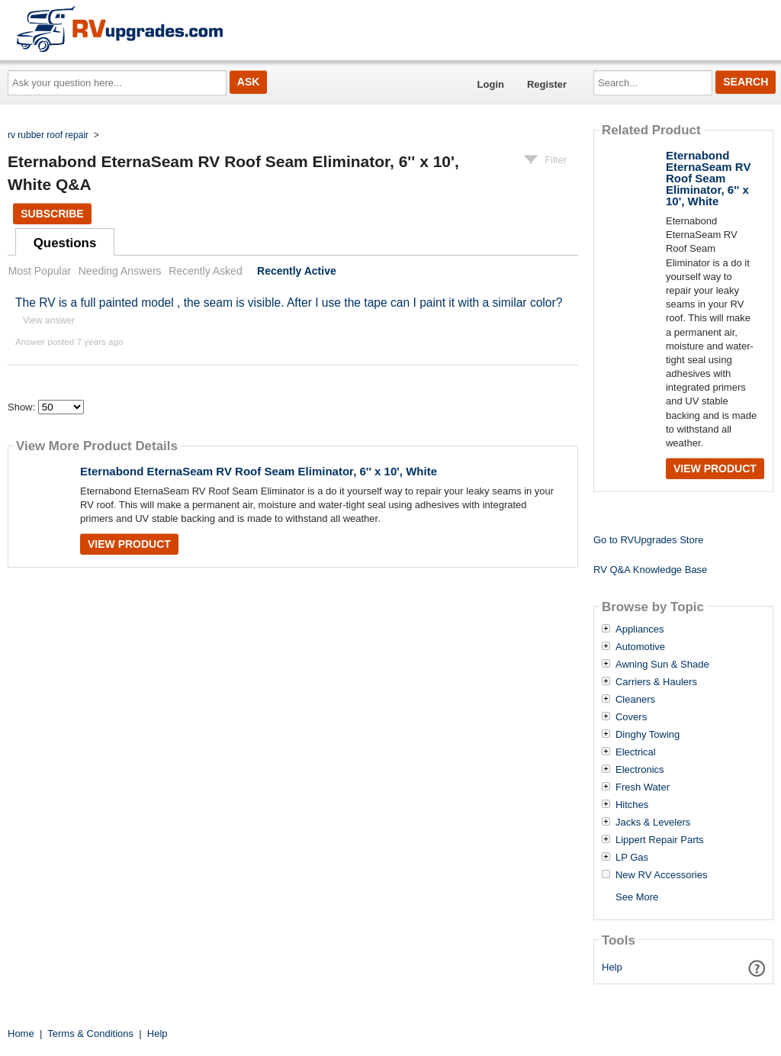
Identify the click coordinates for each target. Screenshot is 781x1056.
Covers (631, 717)
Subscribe (52, 214)
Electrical (635, 752)
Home (21, 1033)
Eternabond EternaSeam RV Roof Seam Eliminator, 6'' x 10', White (258, 471)
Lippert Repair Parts (659, 840)
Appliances (639, 629)
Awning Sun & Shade (662, 664)
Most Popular (39, 271)
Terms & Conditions (90, 1033)
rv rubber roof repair (48, 135)
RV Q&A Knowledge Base (650, 569)
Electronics (639, 770)
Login (490, 84)
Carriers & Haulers (656, 682)
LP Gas (631, 857)
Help (612, 967)
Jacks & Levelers (652, 822)
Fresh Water (642, 787)
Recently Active (296, 271)
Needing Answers (120, 271)
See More (636, 897)
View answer (49, 320)
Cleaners (635, 699)
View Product (129, 544)
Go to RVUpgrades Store (648, 540)
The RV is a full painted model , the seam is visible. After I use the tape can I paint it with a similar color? (288, 302)
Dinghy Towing (647, 734)
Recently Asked (205, 271)
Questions (65, 243)
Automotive (640, 647)
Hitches (631, 805)
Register (547, 84)
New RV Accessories (661, 875)
